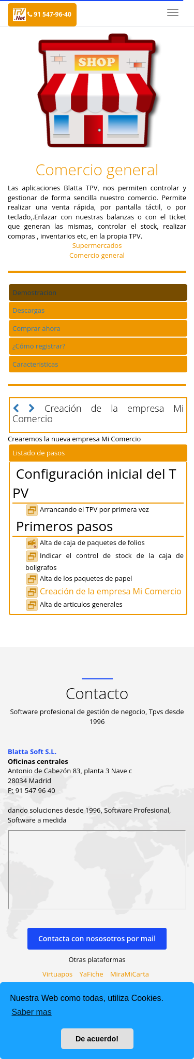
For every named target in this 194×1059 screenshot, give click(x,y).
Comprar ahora (36, 328)
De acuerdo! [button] (97, 1039)
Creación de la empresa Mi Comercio (103, 591)
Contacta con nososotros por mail (97, 938)
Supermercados (97, 245)
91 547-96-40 (49, 14)
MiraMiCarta (129, 974)
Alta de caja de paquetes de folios (85, 542)
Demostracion (34, 292)
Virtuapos (57, 974)
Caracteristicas (35, 364)
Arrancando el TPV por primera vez (87, 509)
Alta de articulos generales (74, 604)
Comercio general (97, 255)
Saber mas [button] (31, 1012)
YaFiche (91, 974)
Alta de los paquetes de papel (78, 578)
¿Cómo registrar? (38, 346)
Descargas (28, 310)
